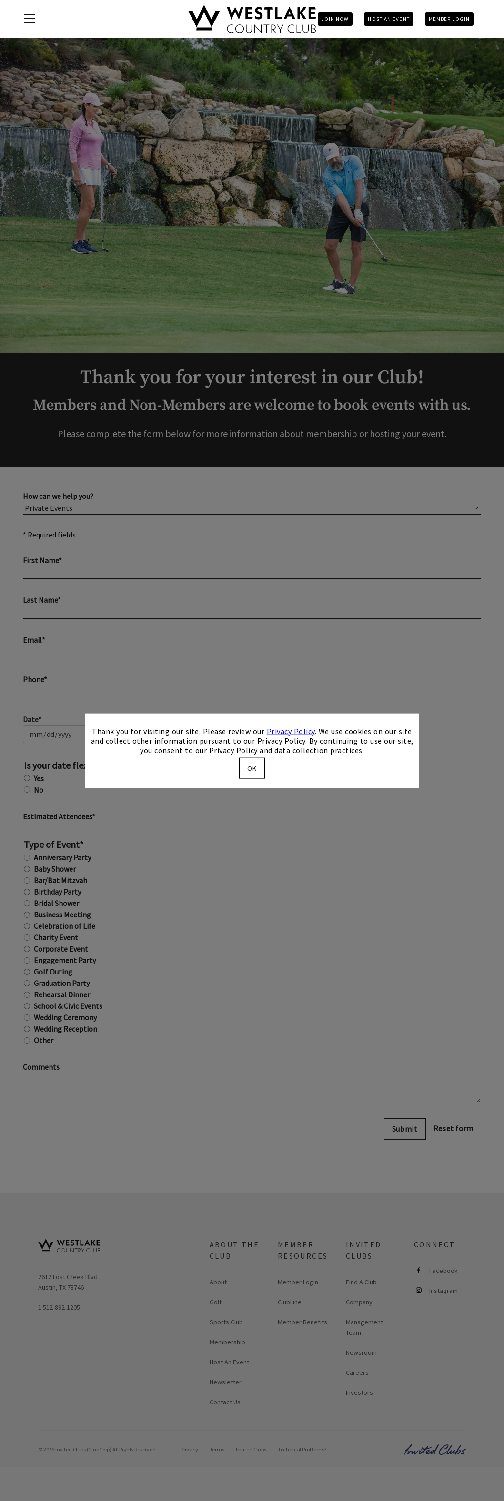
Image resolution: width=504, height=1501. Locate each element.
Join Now (335, 19)
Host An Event (388, 19)
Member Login (449, 19)
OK (252, 768)
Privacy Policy (291, 731)
